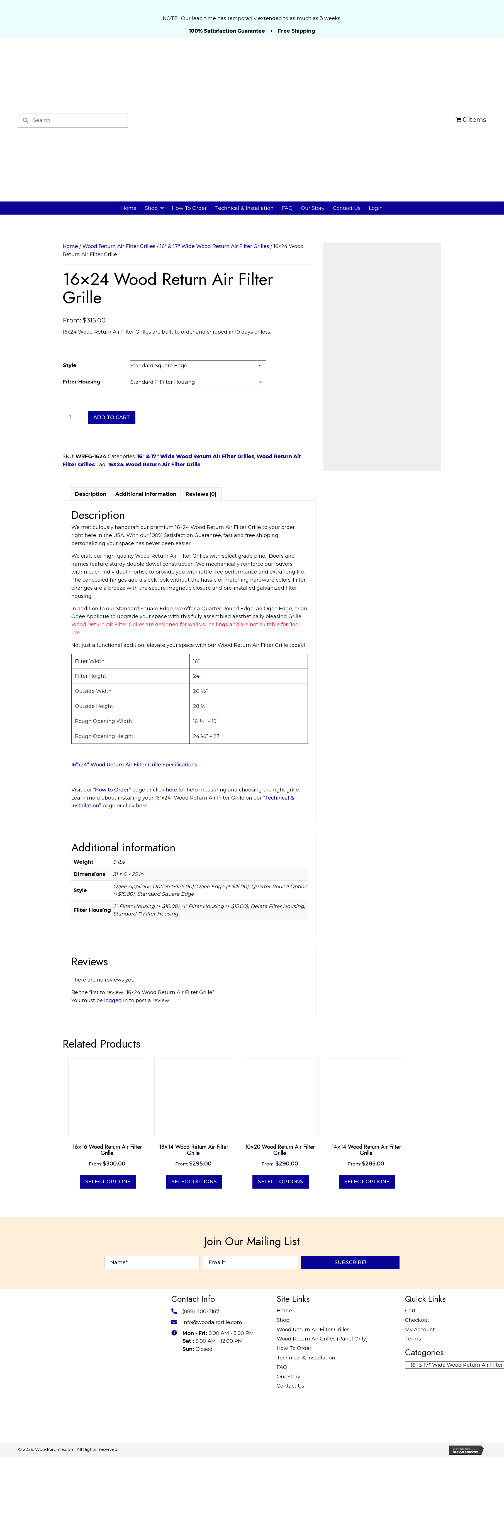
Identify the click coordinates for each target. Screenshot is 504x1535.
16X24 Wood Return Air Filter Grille (154, 465)
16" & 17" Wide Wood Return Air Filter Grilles (214, 246)
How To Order (294, 1498)
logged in (116, 1150)
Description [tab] (90, 643)
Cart (410, 1460)
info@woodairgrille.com (212, 1472)
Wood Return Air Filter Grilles (118, 246)
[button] (350, 1412)
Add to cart (111, 417)
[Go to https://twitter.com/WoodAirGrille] (189, 1513)
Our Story (288, 1526)
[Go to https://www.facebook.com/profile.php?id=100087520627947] (176, 1513)
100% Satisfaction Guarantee (227, 31)
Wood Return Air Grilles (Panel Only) (322, 1488)
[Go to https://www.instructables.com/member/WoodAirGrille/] (226, 1513)
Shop (283, 1469)
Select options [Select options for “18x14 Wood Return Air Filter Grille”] (194, 1331)
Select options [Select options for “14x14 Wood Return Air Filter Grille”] (366, 1331)
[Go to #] (214, 1513)
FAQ (282, 1517)
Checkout (417, 1469)
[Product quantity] (72, 417)
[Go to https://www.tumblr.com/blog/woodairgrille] (251, 1513)
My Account (420, 1479)
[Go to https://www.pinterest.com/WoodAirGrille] (201, 1513)
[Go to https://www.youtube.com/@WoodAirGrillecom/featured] (239, 1513)
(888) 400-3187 (200, 1461)
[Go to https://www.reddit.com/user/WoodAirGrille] (176, 1526)
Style (69, 365)
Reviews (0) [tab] (201, 643)
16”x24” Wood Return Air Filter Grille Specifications (134, 914)
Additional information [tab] (145, 643)
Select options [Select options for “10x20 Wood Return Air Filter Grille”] (280, 1331)
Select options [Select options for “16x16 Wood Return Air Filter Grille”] (107, 1331)
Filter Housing (81, 382)
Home (70, 246)
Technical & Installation (306, 1507)
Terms (413, 1488)
